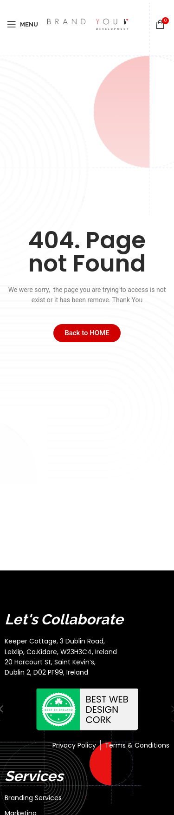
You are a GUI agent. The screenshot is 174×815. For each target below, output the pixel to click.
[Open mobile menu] (22, 24)
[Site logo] (88, 23)
